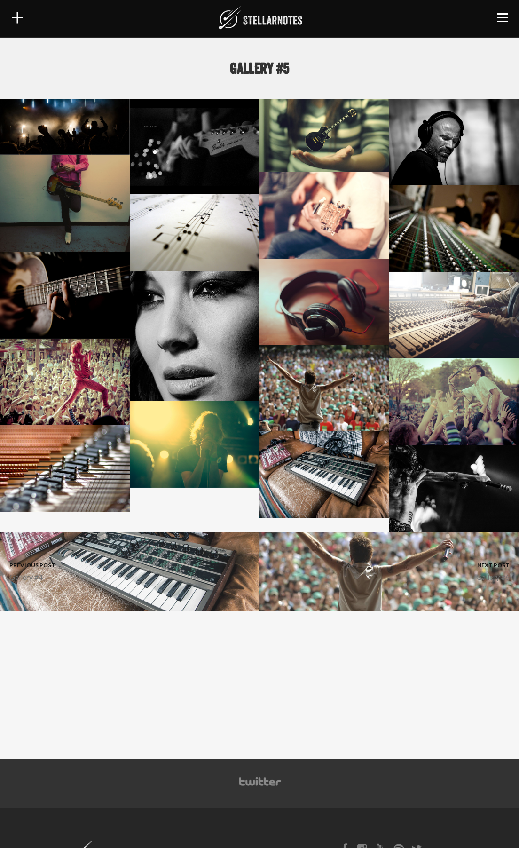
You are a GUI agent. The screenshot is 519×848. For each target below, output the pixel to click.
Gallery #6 (389, 571)
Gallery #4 (129, 571)
